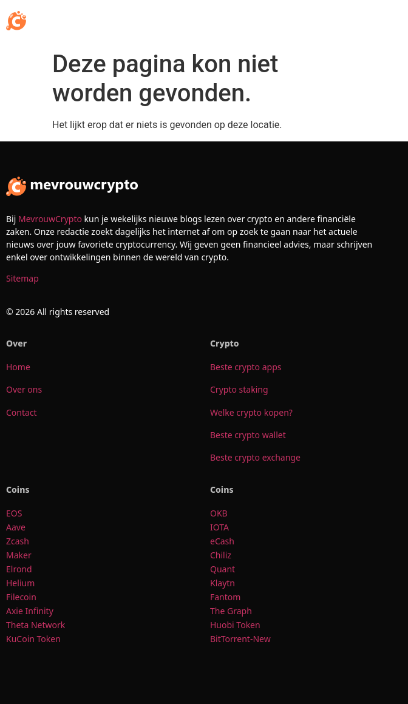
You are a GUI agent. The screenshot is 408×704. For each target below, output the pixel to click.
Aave (16, 527)
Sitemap (22, 278)
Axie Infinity (29, 611)
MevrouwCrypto (50, 219)
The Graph (232, 611)
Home (18, 367)
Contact (21, 412)
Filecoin (21, 597)
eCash (223, 541)
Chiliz (220, 555)
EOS (15, 513)
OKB (219, 513)
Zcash (19, 541)
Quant (223, 569)
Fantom (225, 597)
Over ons (24, 389)
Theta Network (35, 625)
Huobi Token (236, 625)
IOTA (219, 527)
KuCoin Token (34, 639)
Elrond (20, 569)
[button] (390, 22)
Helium (21, 583)
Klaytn (222, 583)
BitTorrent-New (241, 639)
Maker (19, 555)
